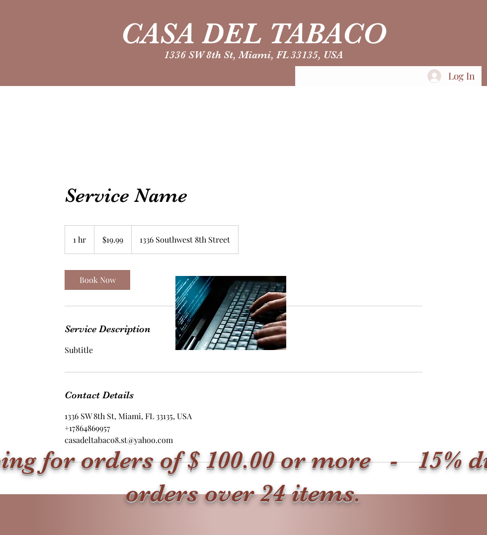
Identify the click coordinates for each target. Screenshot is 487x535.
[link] (97, 280)
